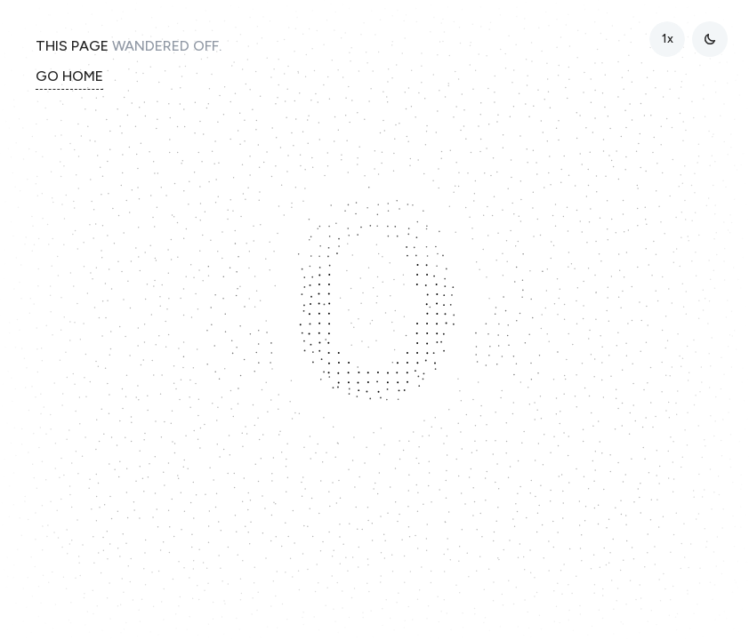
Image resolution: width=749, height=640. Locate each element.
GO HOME (69, 76)
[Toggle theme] (710, 39)
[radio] (667, 39)
